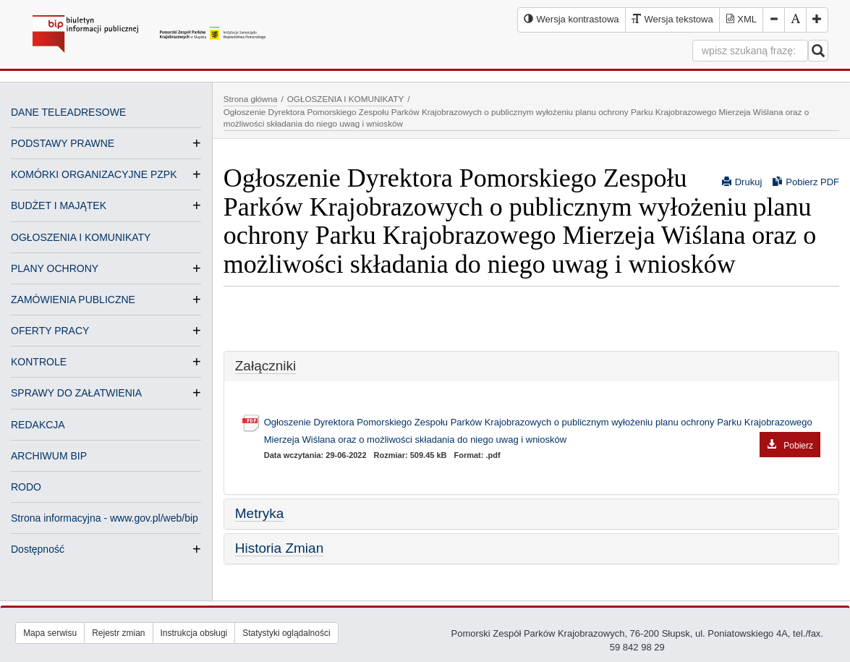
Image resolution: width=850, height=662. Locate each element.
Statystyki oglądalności (286, 633)
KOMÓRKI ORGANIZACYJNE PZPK (94, 174)
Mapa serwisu (50, 633)
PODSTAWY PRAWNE (62, 143)
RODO (26, 487)
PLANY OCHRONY (54, 268)
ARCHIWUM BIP (49, 456)
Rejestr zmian (118, 633)
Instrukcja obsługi (194, 633)
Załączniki (265, 365)
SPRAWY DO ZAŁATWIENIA (76, 393)
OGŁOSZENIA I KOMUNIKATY (80, 237)
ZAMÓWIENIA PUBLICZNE (73, 299)
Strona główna (251, 98)
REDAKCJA (38, 424)
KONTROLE (39, 361)
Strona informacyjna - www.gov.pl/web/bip (104, 518)
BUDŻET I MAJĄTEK (58, 205)
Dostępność (37, 549)
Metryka (259, 513)
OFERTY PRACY (50, 330)
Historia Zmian (279, 548)
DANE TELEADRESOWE (68, 112)
